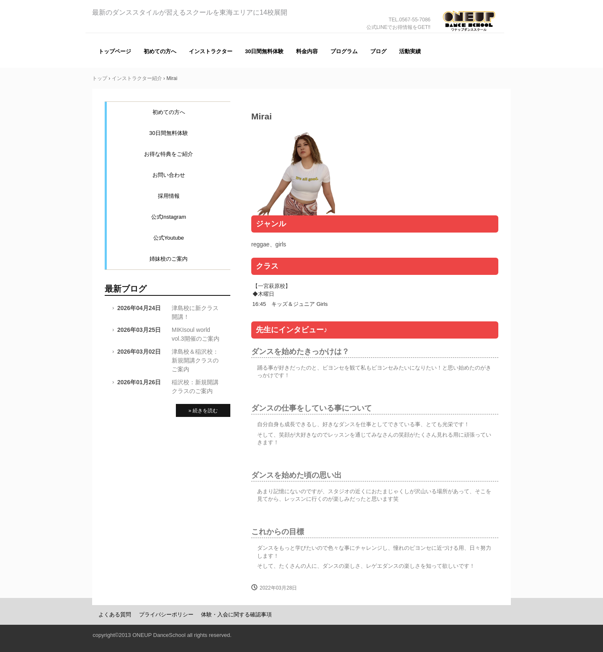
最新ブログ (126, 288)
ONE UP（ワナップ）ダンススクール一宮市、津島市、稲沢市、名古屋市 (469, 33)
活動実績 (410, 51)
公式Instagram (168, 217)
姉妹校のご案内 (168, 259)
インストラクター (210, 51)
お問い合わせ (168, 175)
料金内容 (307, 51)
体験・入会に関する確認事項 (236, 614)
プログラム (344, 51)
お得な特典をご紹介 (168, 154)
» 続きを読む (203, 411)
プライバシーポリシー (166, 614)
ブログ (378, 51)
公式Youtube (168, 238)
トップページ (114, 51)
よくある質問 (114, 614)
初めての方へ (160, 51)
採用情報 (169, 196)
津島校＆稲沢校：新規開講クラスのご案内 (195, 360)
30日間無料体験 (264, 51)
